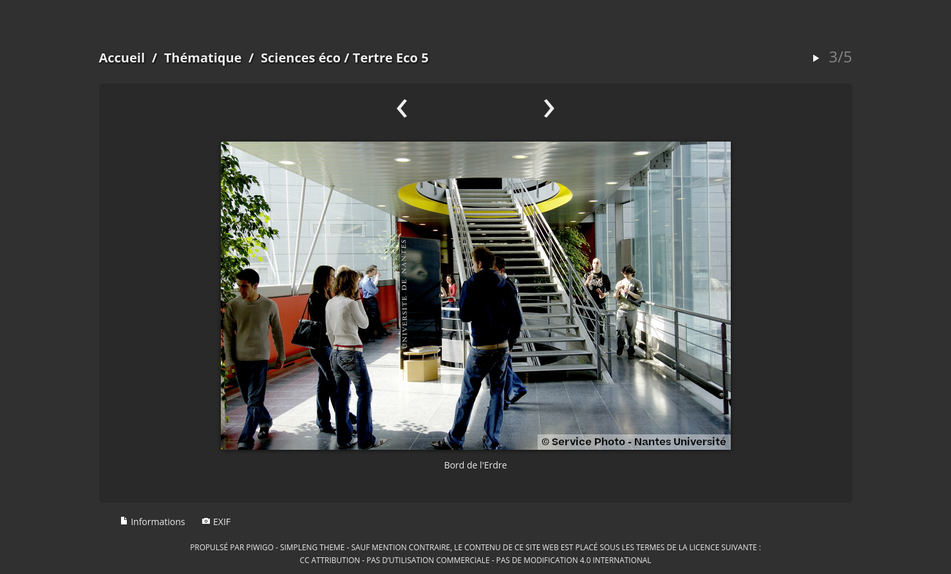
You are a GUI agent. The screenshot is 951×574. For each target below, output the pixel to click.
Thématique (203, 57)
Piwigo (260, 547)
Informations (152, 521)
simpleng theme (312, 547)
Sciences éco (301, 57)
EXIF (216, 521)
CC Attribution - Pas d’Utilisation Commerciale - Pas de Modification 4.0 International (475, 560)
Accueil (122, 57)
